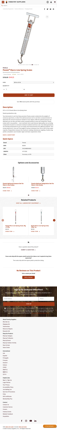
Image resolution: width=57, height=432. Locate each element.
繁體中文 (5, 372)
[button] (28, 195)
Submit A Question (28, 250)
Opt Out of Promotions (9, 392)
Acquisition (6, 416)
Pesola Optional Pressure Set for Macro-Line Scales (13, 184)
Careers (5, 409)
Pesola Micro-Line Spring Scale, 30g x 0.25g (15, 226)
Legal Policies (6, 382)
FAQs (4, 394)
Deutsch (5, 362)
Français (5, 360)
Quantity (6, 85)
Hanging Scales (28, 9)
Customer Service (7, 407)
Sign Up (28, 304)
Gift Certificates (7, 396)
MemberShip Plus (7, 399)
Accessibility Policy (8, 387)
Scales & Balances (19, 9)
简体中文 (5, 369)
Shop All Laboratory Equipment (28, 203)
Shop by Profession (8, 338)
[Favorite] (47, 17)
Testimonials (6, 326)
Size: (4, 82)
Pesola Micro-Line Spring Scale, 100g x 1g (40, 226)
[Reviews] (7, 74)
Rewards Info (6, 331)
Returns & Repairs (8, 329)
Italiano (5, 365)
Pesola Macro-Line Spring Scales (17, 70)
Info (4, 353)
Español (5, 355)
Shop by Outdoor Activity (9, 343)
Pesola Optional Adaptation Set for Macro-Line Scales (42, 184)
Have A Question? (9, 135)
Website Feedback (8, 414)
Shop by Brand (7, 340)
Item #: (20, 74)
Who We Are (6, 322)
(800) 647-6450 (23, 427)
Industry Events (7, 411)
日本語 (4, 367)
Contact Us (6, 404)
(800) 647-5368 (9, 427)
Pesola (5, 67)
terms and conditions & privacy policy (40, 313)
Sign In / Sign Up (7, 380)
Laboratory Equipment (8, 9)
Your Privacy (6, 385)
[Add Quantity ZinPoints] (24, 89)
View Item (7, 191)
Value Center (6, 347)
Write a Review (28, 277)
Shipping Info (6, 324)
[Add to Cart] (28, 95)
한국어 (4, 374)
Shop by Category (7, 336)
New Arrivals (6, 345)
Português (5, 358)
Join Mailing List (7, 389)
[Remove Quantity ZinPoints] (4, 89)
